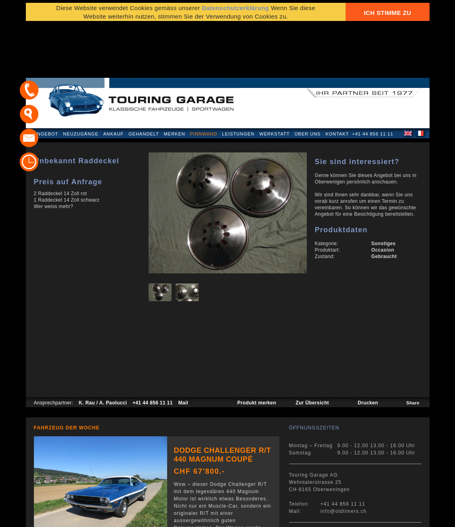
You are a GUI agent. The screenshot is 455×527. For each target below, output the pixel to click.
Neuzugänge (81, 82)
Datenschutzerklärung (65, 517)
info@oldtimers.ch (344, 459)
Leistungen (238, 82)
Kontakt (337, 82)
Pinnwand (203, 82)
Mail (183, 351)
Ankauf (113, 82)
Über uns (307, 82)
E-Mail (353, 517)
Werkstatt (274, 82)
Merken (174, 82)
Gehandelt (143, 82)
